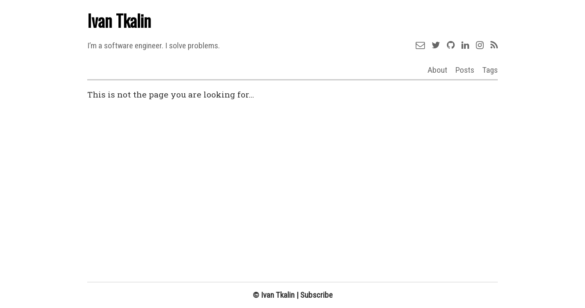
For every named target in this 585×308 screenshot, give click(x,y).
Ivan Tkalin (119, 20)
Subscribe (316, 295)
